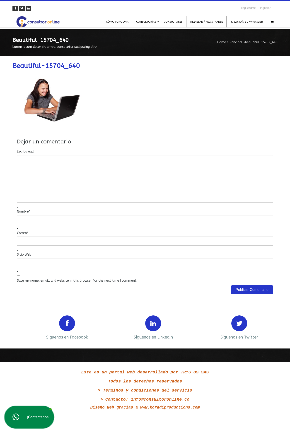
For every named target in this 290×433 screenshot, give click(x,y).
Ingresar (265, 8)
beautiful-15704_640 (46, 66)
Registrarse (248, 8)
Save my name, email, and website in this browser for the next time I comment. (77, 281)
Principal (236, 42)
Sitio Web (24, 254)
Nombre (23, 211)
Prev (22, 327)
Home (221, 42)
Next (268, 327)
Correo (22, 233)
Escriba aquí (25, 151)
